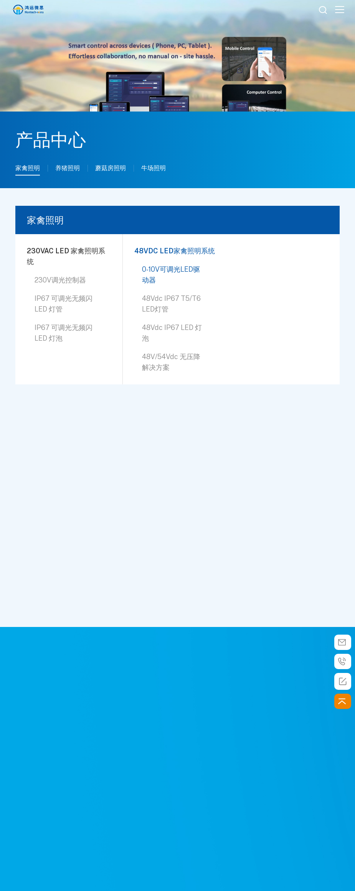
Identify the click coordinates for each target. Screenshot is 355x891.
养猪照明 (67, 168)
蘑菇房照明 (110, 168)
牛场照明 (153, 168)
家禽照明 (27, 168)
